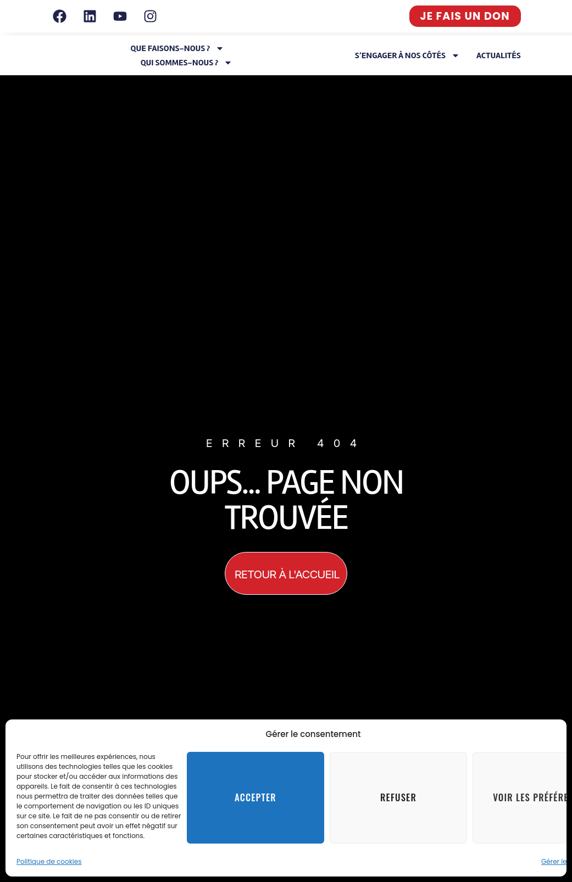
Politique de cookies (49, 861)
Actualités (498, 55)
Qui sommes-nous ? (186, 62)
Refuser (398, 798)
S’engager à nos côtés (407, 55)
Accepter (255, 798)
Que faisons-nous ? (178, 48)
